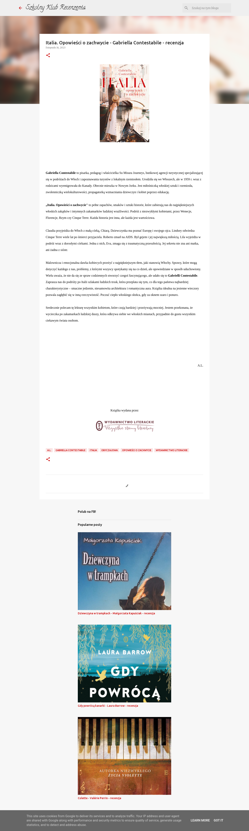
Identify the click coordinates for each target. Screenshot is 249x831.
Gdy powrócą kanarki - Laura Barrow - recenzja (108, 705)
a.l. (49, 450)
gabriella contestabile (70, 450)
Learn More (200, 820)
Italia (93, 450)
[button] (48, 55)
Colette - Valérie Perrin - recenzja (99, 798)
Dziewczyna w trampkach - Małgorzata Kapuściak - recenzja (116, 613)
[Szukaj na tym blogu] (210, 8)
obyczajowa (109, 450)
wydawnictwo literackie (172, 450)
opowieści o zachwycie (136, 450)
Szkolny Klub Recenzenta (56, 8)
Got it (218, 820)
